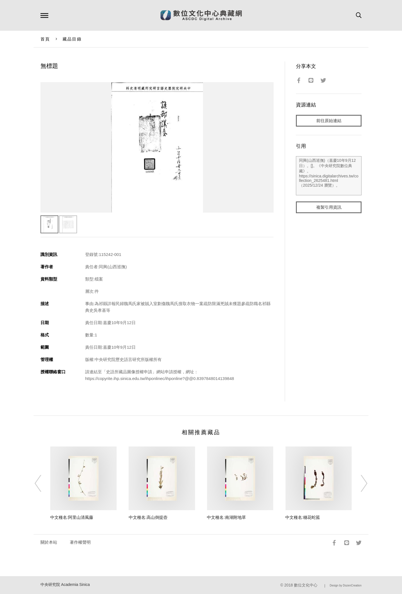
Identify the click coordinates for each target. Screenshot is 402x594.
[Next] (359, 483)
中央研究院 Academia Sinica (65, 585)
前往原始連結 (328, 120)
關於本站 (48, 542)
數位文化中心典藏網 (201, 15)
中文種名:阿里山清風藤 (71, 517)
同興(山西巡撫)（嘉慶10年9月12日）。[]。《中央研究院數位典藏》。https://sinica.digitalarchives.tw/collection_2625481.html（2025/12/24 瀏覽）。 (329, 175)
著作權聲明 (80, 542)
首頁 (45, 39)
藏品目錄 (72, 39)
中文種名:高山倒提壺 (148, 517)
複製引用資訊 (328, 207)
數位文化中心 (305, 585)
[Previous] (43, 483)
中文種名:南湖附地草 (226, 517)
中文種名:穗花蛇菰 (302, 517)
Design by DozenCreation (346, 585)
